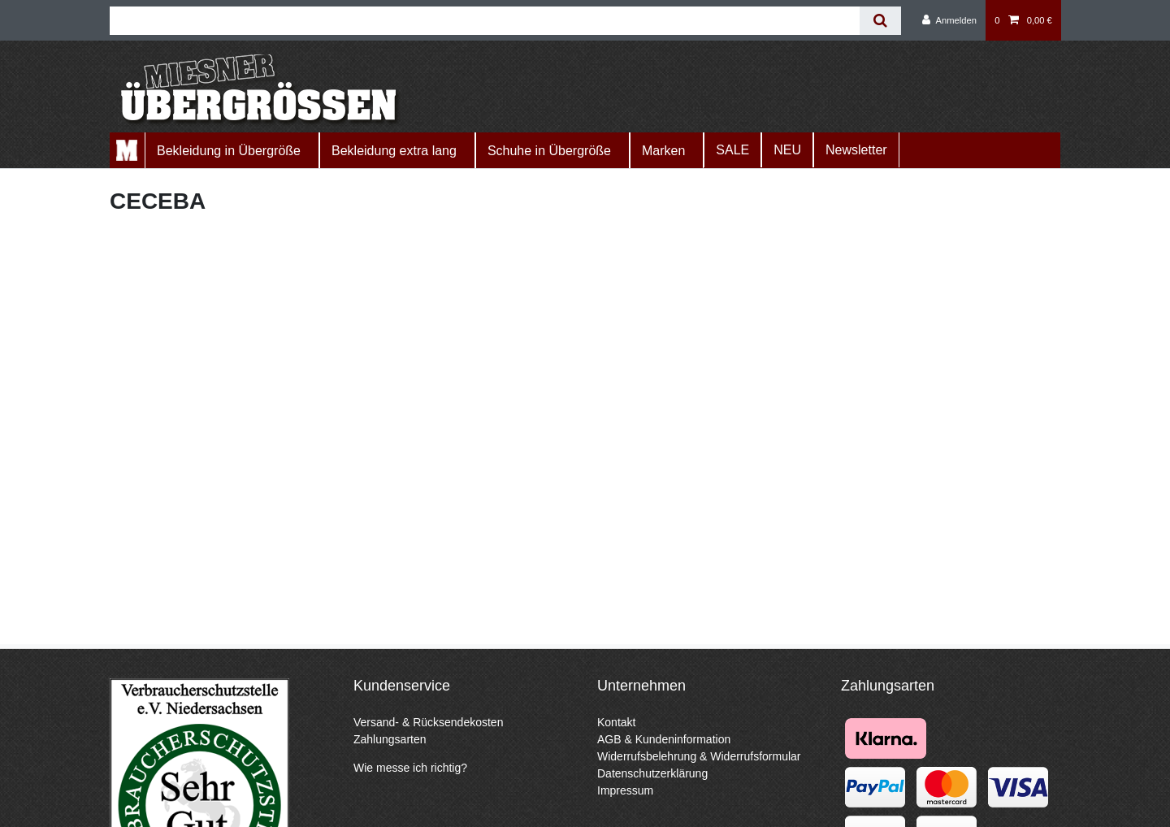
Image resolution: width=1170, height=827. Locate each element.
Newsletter (856, 150)
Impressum (625, 790)
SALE (732, 150)
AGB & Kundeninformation (663, 739)
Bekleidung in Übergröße (229, 151)
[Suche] (880, 20)
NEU (787, 150)
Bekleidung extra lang (394, 151)
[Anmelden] (949, 20)
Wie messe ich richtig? (410, 767)
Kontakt (616, 722)
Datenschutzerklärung (652, 773)
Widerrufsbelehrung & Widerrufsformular (699, 756)
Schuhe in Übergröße (549, 151)
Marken (663, 151)
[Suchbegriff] (485, 20)
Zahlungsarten (390, 739)
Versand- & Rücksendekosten (428, 722)
